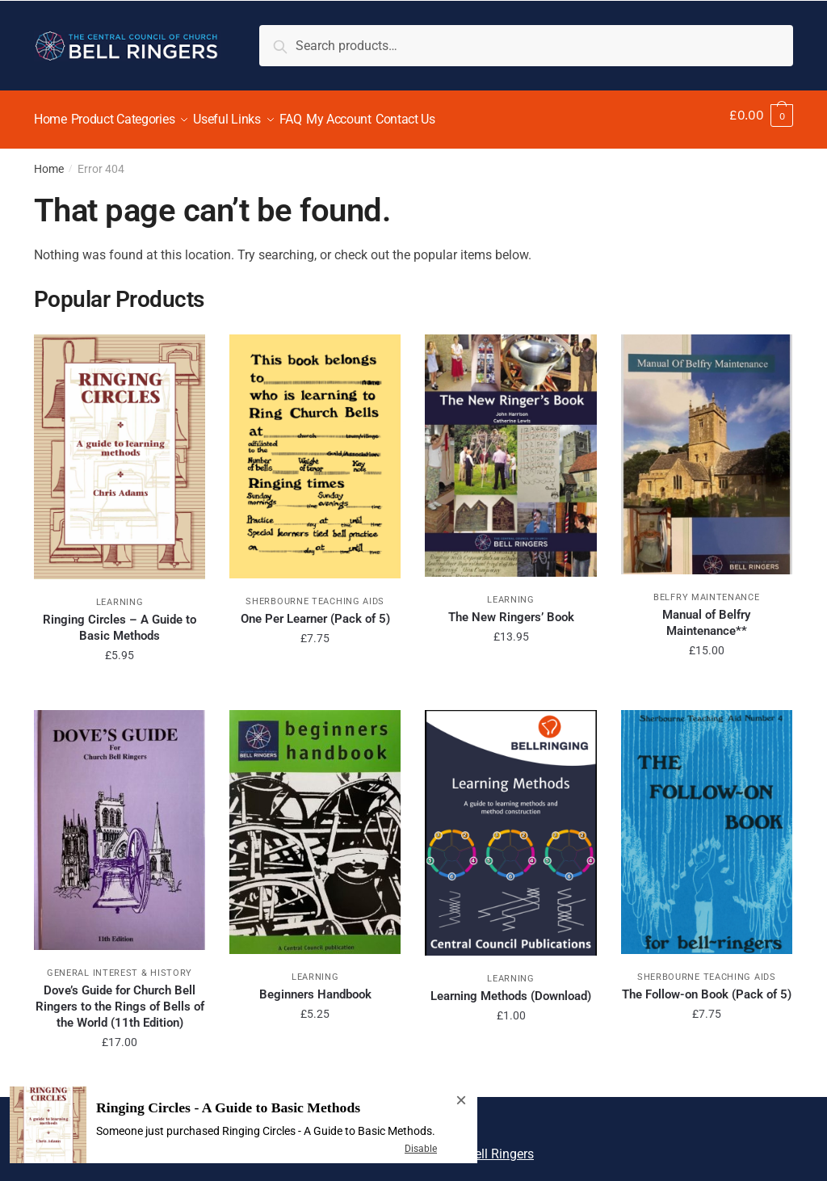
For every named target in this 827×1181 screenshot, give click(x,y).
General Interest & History (119, 963)
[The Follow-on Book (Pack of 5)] (706, 822)
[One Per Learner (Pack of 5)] (315, 447)
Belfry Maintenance (706, 587)
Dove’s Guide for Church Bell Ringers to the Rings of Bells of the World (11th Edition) (120, 996)
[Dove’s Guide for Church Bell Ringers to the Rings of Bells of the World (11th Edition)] (119, 820)
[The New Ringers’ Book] (510, 446)
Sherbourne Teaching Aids (315, 591)
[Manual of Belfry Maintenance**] (706, 445)
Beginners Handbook (315, 984)
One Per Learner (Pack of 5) (315, 609)
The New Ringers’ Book (511, 607)
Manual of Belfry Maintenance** (706, 613)
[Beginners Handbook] (315, 822)
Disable (421, 1148)
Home (49, 159)
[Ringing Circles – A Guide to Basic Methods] (119, 447)
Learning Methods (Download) (510, 986)
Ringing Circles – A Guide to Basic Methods (119, 618)
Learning (120, 592)
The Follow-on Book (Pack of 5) (706, 984)
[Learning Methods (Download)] (510, 823)
